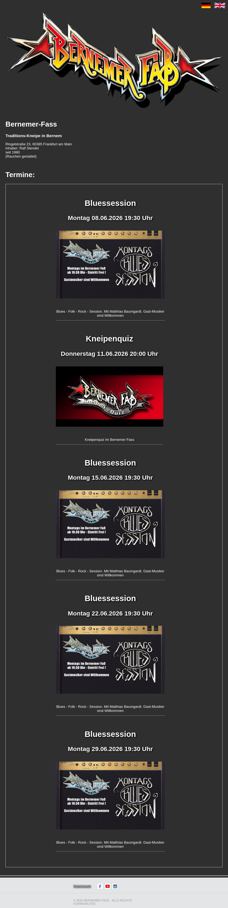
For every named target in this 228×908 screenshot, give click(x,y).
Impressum (82, 886)
